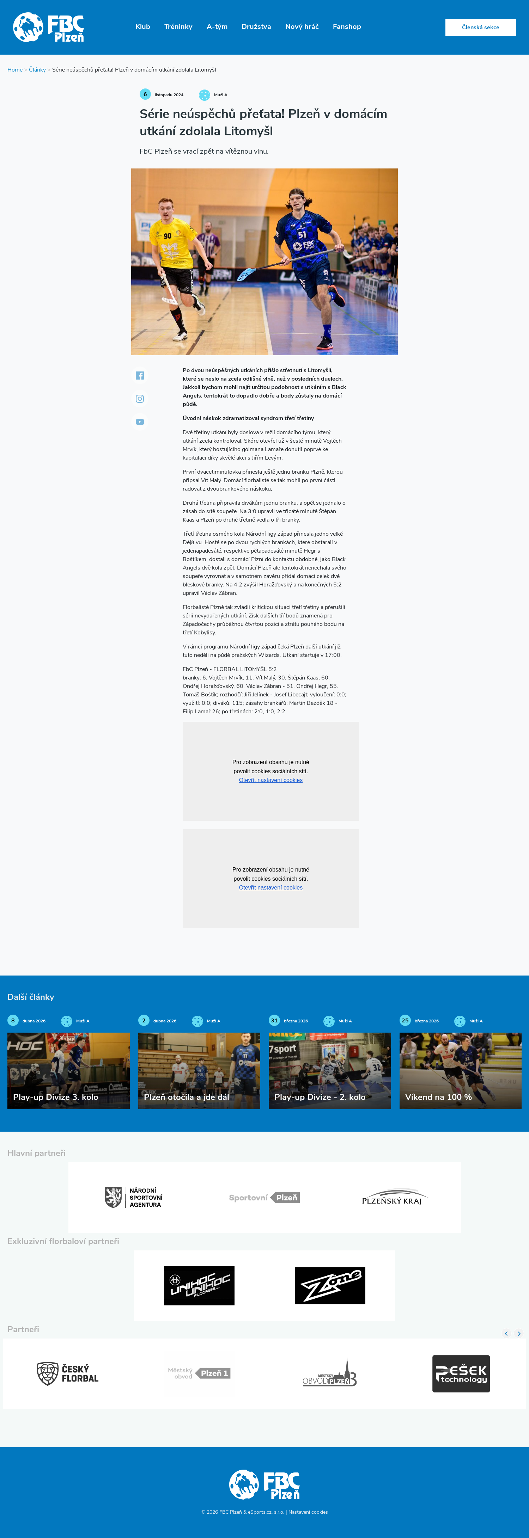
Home (15, 70)
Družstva (256, 27)
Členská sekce (480, 28)
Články (37, 70)
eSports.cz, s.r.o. (266, 1512)
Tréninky (178, 27)
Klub (142, 27)
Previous (506, 1333)
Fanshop (347, 27)
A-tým (217, 27)
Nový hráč (302, 27)
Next (518, 1333)
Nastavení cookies (308, 1512)
